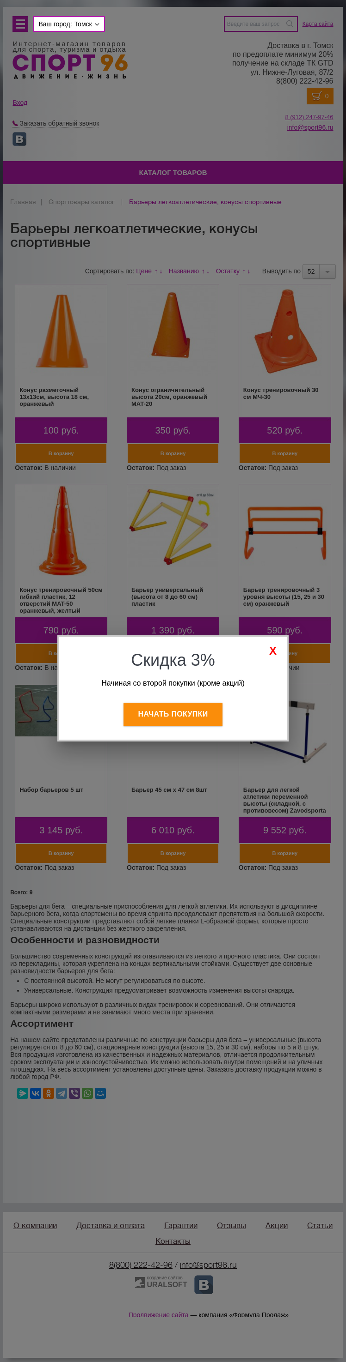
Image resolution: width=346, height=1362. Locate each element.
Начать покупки (173, 714)
